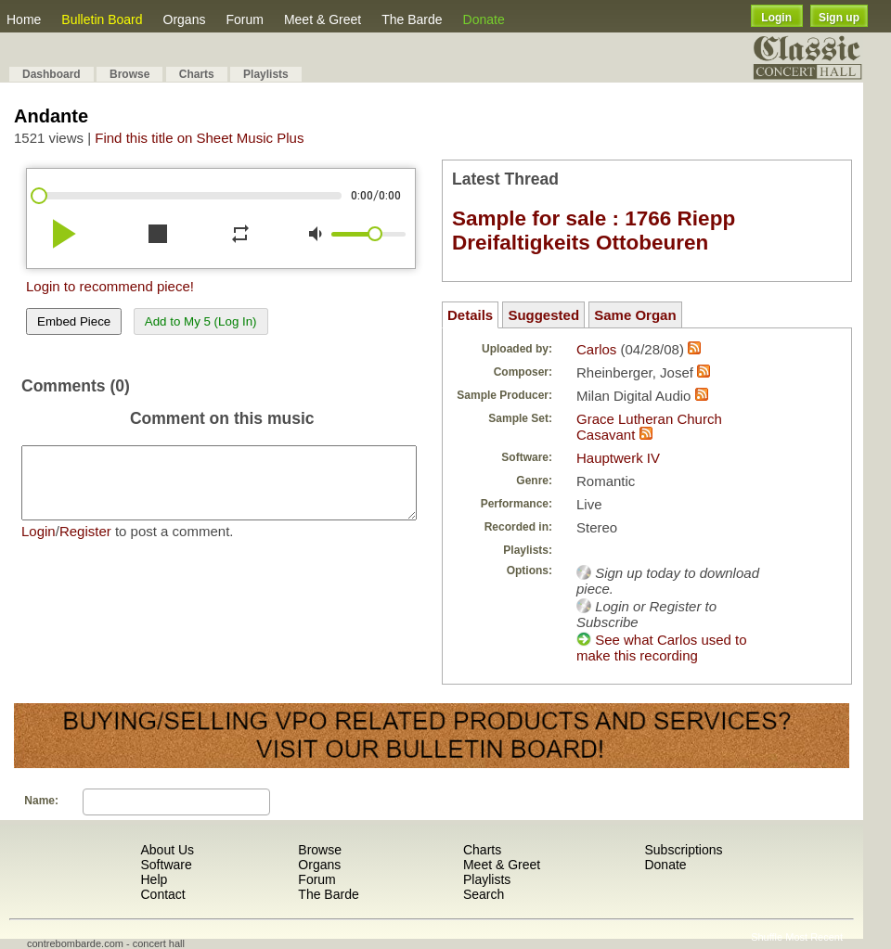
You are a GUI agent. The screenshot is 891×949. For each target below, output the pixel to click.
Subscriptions (683, 849)
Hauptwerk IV (618, 458)
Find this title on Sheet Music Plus (199, 138)
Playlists (266, 74)
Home (23, 19)
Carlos (596, 349)
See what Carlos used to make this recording (661, 647)
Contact (162, 894)
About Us (167, 849)
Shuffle (766, 937)
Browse (129, 74)
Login (776, 17)
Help (153, 879)
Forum (244, 19)
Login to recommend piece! (110, 286)
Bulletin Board (101, 19)
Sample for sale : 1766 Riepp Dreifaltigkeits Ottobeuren (593, 230)
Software (165, 864)
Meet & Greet (322, 19)
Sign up (839, 17)
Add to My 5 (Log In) (201, 321)
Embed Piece (73, 321)
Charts (196, 74)
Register (85, 545)
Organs (184, 19)
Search (483, 894)
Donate (484, 19)
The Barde (411, 19)
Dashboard (51, 74)
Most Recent (814, 937)
